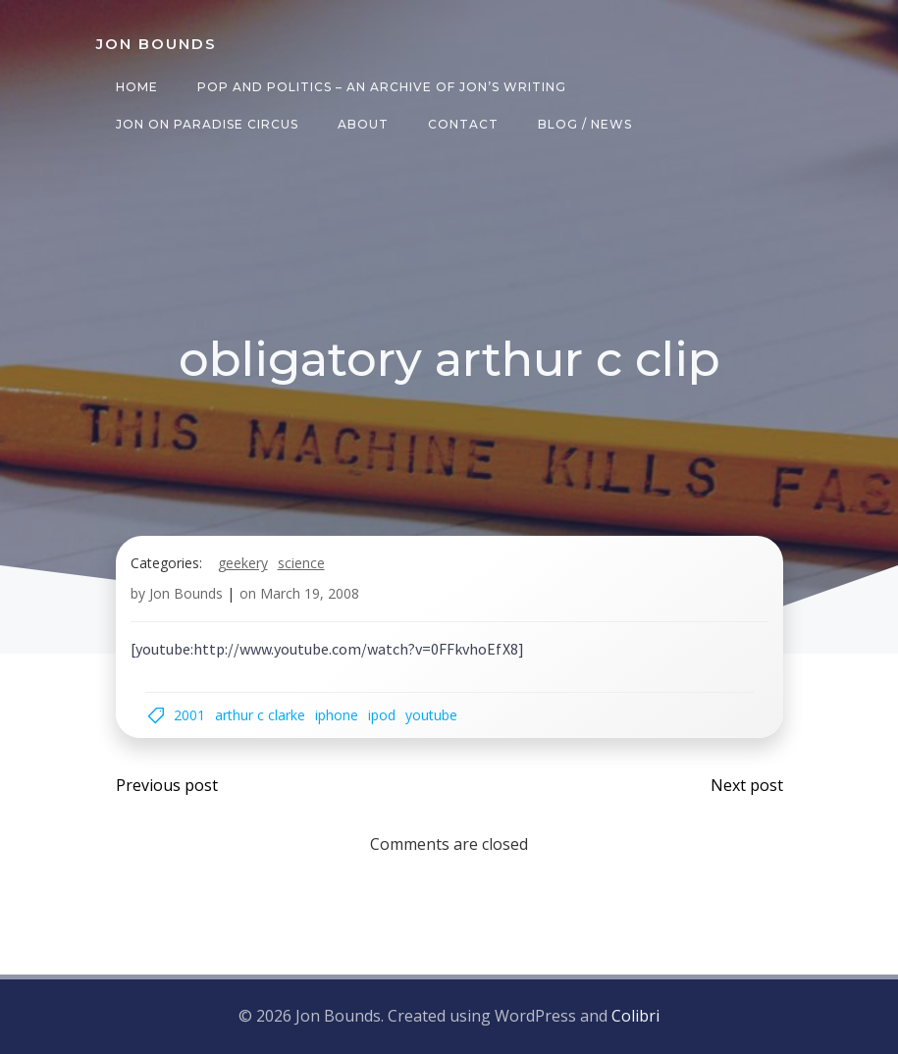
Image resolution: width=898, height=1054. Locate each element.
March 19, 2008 (309, 593)
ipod (382, 715)
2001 (189, 715)
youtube (431, 715)
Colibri (635, 1016)
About (363, 124)
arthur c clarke (260, 715)
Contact (463, 124)
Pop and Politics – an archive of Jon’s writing (381, 86)
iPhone (336, 715)
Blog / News (585, 124)
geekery (243, 562)
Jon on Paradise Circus (207, 124)
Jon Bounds (186, 593)
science (301, 562)
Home (137, 86)
